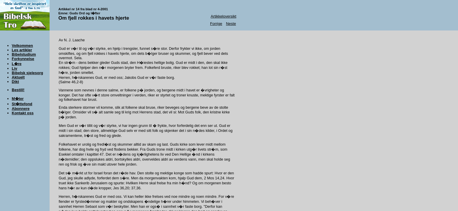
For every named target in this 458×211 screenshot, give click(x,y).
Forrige (216, 23)
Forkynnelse (23, 59)
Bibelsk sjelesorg (27, 73)
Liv (14, 68)
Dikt (15, 81)
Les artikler (22, 50)
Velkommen (22, 45)
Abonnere (21, 108)
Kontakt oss (22, 113)
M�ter (17, 98)
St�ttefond (22, 104)
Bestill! (18, 90)
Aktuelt (18, 77)
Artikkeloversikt (223, 16)
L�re (16, 64)
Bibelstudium (24, 54)
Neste (231, 23)
